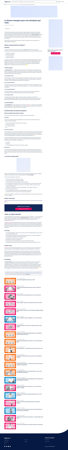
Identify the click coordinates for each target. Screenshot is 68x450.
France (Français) (51, 446)
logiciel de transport (9, 222)
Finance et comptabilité (9, 4)
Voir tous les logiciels (56, 53)
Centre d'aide (47, 441)
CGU (5, 443)
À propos (26, 439)
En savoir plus (27, 274)
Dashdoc (6, 247)
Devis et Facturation (16, 4)
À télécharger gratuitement (23, 208)
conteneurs (29, 104)
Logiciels (26, 441)
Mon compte (47, 439)
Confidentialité (6, 440)
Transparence (6, 441)
